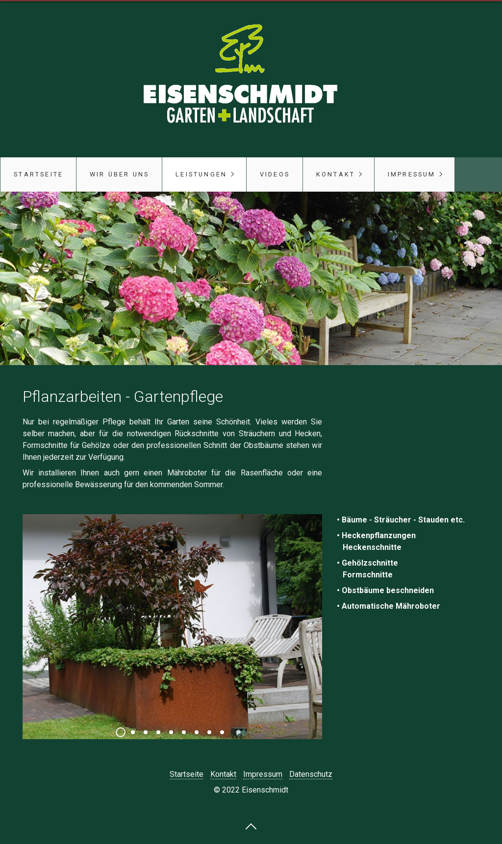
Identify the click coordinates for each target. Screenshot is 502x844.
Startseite (38, 174)
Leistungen (201, 174)
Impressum (412, 174)
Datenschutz (310, 774)
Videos (275, 174)
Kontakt (335, 174)
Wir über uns (119, 174)
